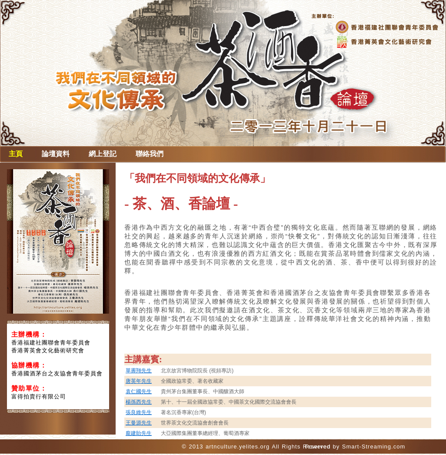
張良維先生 (139, 412)
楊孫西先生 (139, 402)
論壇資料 (56, 153)
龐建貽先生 (139, 433)
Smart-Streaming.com (373, 446)
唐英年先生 (139, 381)
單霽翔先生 (139, 371)
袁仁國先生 (139, 391)
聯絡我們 (149, 153)
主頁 (16, 153)
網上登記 (102, 153)
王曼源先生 (139, 423)
